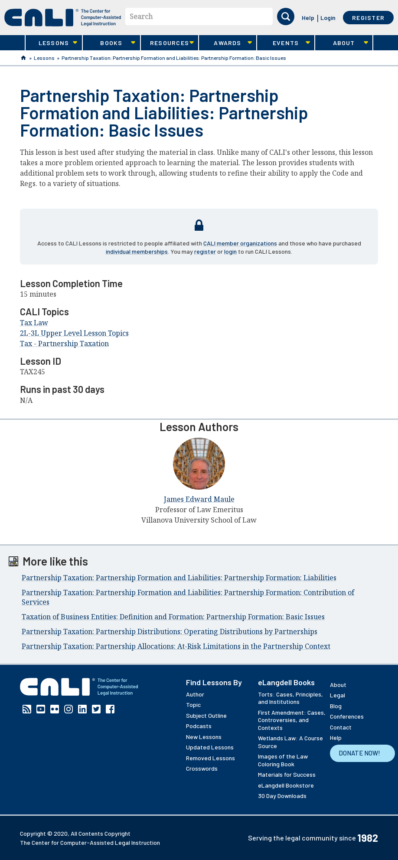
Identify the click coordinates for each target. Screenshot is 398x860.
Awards (225, 43)
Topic (193, 704)
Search (141, 16)
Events (283, 43)
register (205, 251)
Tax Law (34, 322)
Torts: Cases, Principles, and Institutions (290, 698)
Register (368, 17)
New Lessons (204, 736)
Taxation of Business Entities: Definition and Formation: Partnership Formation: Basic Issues (173, 616)
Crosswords (202, 768)
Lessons (52, 43)
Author (195, 694)
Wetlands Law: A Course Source (290, 741)
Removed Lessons (210, 758)
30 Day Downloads (282, 795)
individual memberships (137, 251)
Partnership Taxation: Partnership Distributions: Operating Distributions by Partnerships (169, 631)
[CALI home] (62, 17)
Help (308, 17)
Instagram (68, 709)
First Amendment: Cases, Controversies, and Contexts (292, 720)
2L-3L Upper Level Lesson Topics (74, 333)
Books (109, 43)
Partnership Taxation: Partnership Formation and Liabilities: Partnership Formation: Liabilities (179, 577)
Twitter (96, 709)
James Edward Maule (199, 499)
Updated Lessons (210, 747)
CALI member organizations (240, 243)
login (230, 251)
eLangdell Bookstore (286, 785)
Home (23, 58)
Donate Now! (359, 753)
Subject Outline (206, 715)
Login (328, 17)
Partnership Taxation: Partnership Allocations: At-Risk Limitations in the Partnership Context (176, 646)
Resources (167, 43)
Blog (336, 706)
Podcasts (199, 725)
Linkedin (82, 709)
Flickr (54, 709)
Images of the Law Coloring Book (283, 760)
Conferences (347, 716)
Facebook (110, 709)
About (341, 43)
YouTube (40, 709)
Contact (341, 727)
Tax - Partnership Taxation (64, 343)
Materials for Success (287, 774)
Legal (337, 695)
